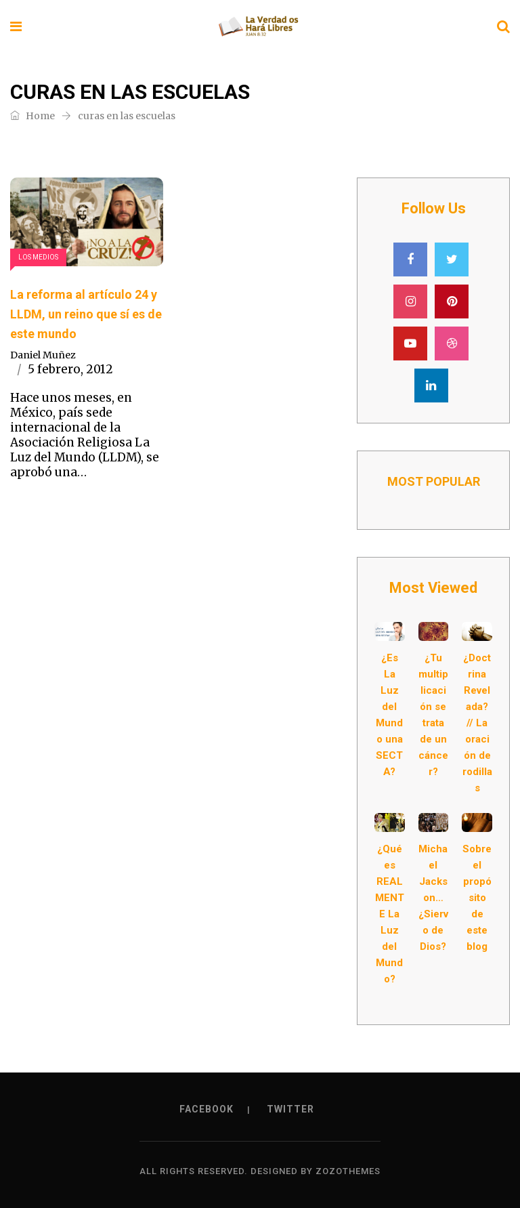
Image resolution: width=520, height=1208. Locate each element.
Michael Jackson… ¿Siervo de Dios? (433, 898)
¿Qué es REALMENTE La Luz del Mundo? (389, 914)
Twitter (290, 1109)
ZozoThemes (348, 1171)
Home (32, 116)
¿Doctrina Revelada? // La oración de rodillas (477, 723)
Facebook (206, 1109)
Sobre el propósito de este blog (477, 898)
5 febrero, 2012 (70, 369)
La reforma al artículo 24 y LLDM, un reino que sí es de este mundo (86, 314)
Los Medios (38, 257)
